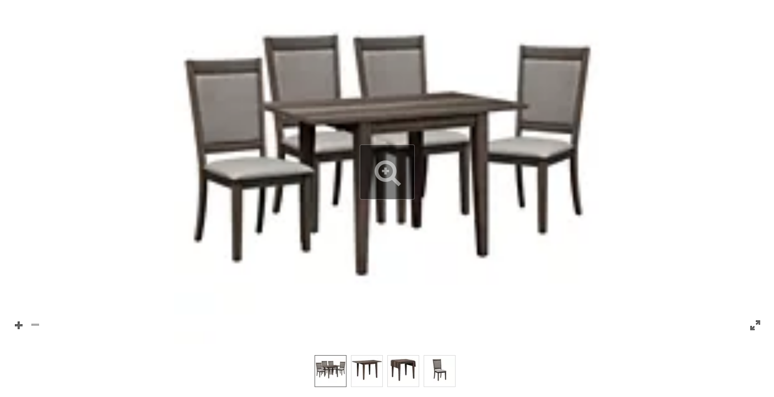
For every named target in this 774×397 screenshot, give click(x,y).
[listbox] (387, 370)
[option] (331, 371)
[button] (387, 172)
